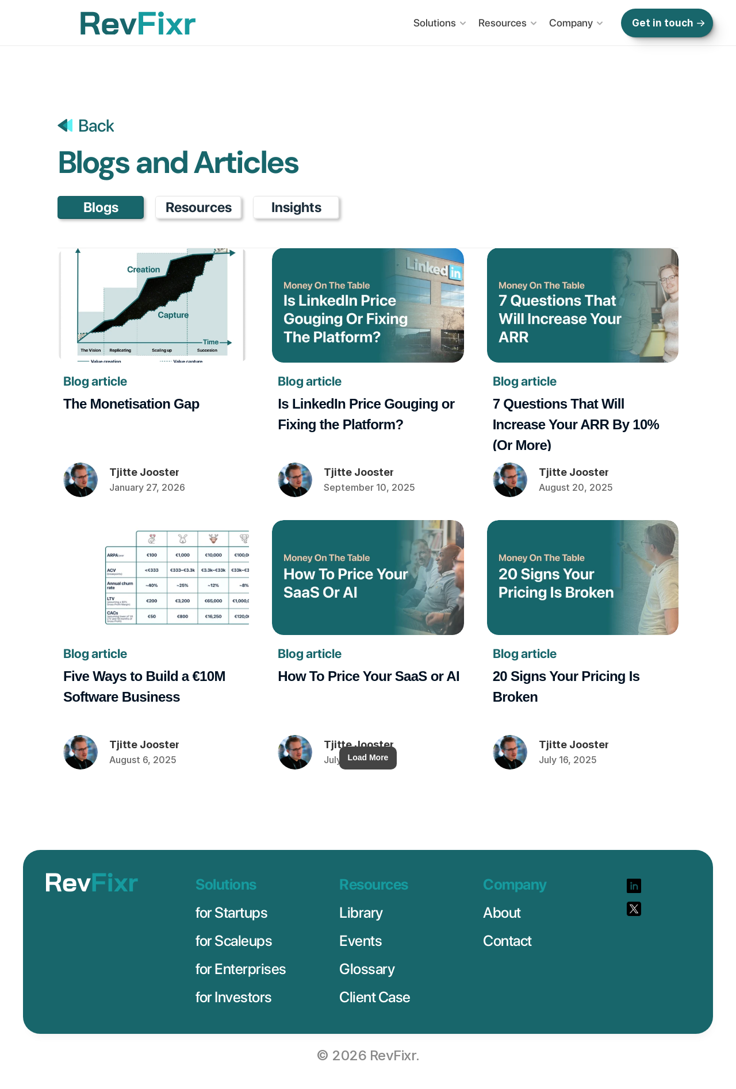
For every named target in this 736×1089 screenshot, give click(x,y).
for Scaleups (233, 940)
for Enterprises (240, 969)
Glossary (366, 969)
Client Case (375, 997)
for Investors (233, 997)
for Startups (231, 912)
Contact (507, 940)
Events (360, 940)
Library (361, 912)
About (502, 912)
